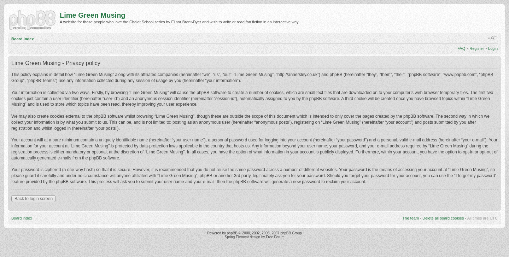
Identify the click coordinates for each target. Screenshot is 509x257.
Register (476, 48)
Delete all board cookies (443, 218)
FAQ (461, 48)
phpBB (232, 233)
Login (493, 48)
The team (411, 218)
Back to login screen (33, 198)
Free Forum (275, 237)
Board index (22, 39)
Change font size (492, 38)
